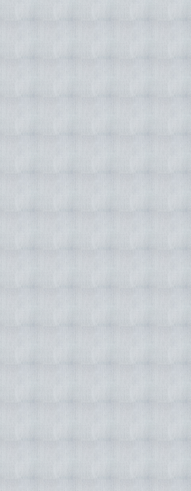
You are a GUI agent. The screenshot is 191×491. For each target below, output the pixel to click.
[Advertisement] (65, 252)
